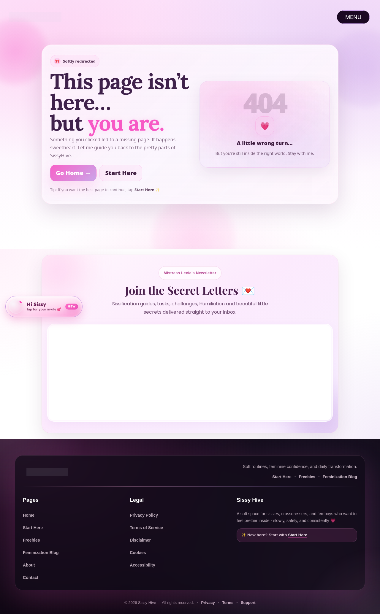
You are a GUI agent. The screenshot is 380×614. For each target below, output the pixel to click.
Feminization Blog (340, 477)
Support (248, 602)
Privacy (208, 602)
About (29, 565)
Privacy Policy (144, 515)
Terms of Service (146, 527)
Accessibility (142, 565)
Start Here (121, 173)
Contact (30, 577)
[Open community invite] (44, 305)
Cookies (138, 552)
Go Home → (73, 173)
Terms (227, 602)
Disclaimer (140, 540)
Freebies (307, 477)
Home (28, 515)
